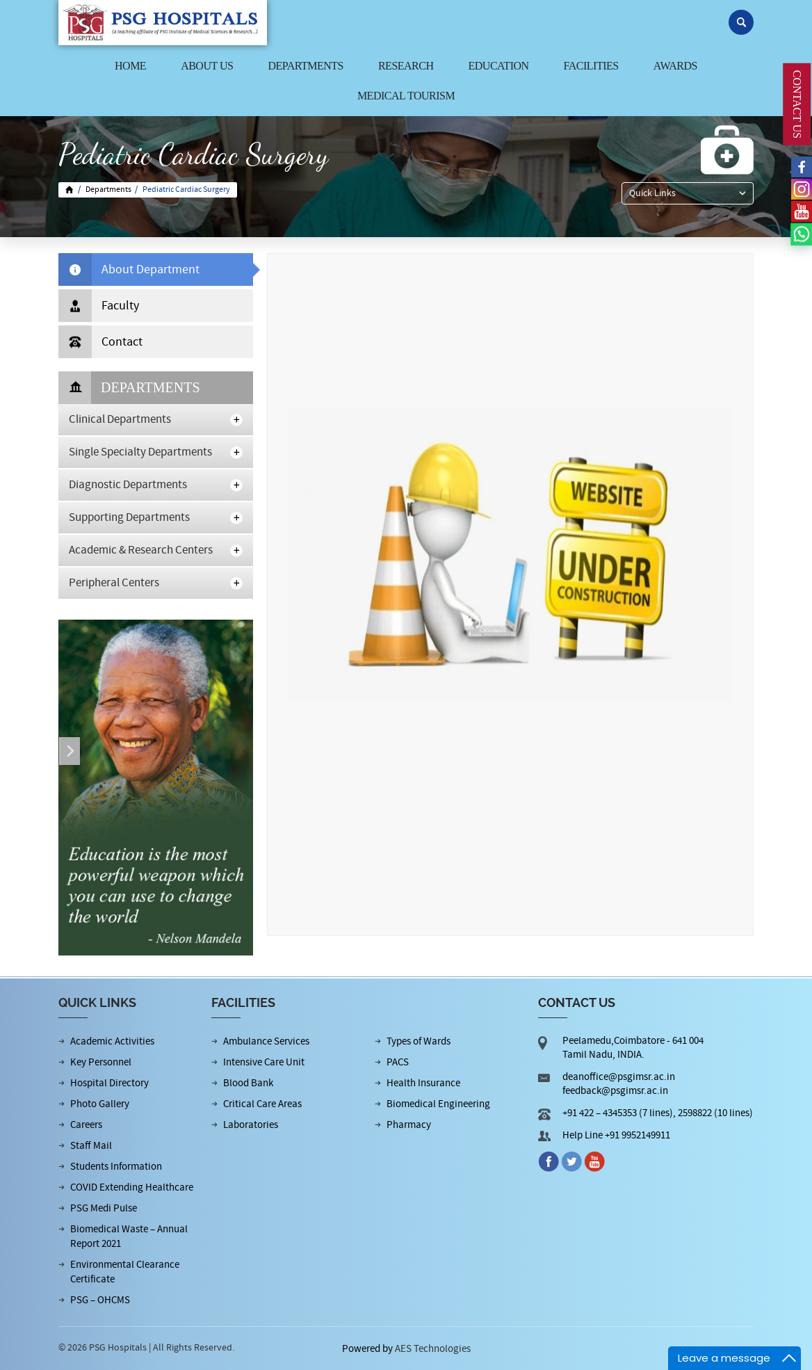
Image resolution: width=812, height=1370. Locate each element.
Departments (305, 66)
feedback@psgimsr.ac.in (615, 1090)
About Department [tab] (129, 269)
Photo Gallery (99, 1104)
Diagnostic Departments (128, 484)
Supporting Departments (129, 517)
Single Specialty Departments (140, 452)
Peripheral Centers (114, 582)
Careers (86, 1124)
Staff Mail (91, 1145)
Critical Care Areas (262, 1104)
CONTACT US (797, 104)
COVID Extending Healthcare (131, 1187)
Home (130, 66)
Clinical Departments (120, 419)
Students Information (116, 1166)
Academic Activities (112, 1041)
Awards (675, 66)
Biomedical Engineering (438, 1104)
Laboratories (250, 1124)
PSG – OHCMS (100, 1300)
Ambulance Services (266, 1041)
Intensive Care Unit (263, 1062)
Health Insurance (423, 1083)
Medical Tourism (406, 96)
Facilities (591, 66)
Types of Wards (418, 1041)
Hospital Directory (109, 1083)
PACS (398, 1062)
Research (406, 66)
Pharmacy (409, 1124)
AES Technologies (433, 1348)
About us (207, 66)
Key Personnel (100, 1062)
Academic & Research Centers (141, 550)
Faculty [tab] (98, 305)
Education (499, 66)
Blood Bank (248, 1083)
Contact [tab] (100, 341)
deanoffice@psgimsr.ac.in (618, 1076)
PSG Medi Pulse (103, 1208)
